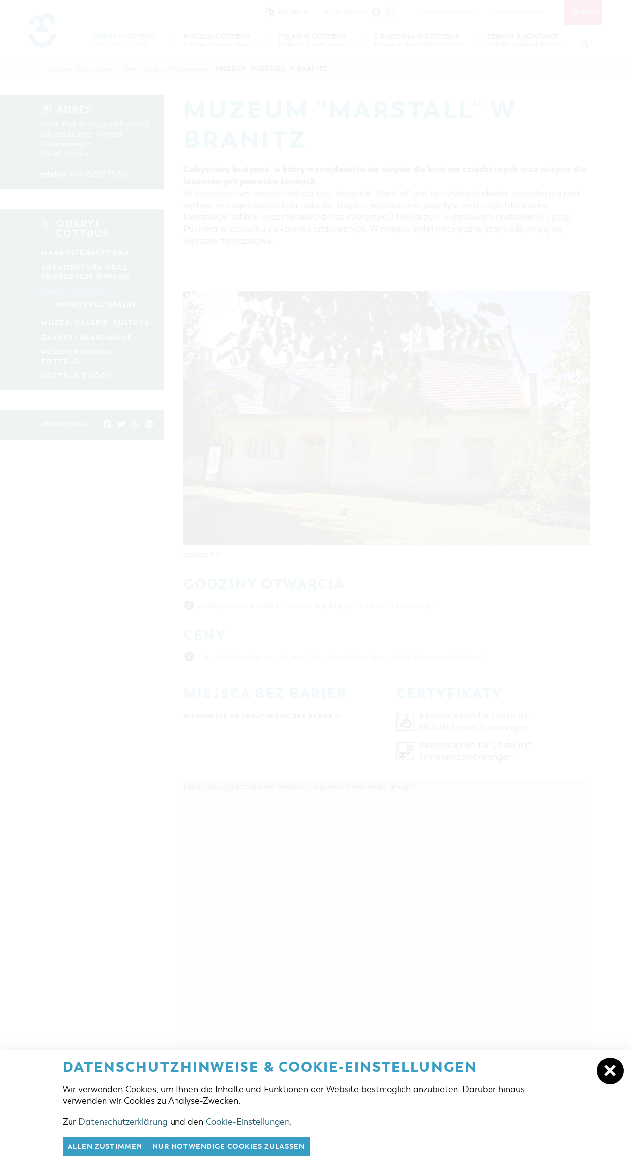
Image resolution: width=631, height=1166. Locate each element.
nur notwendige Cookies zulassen (239, 1146)
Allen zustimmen (108, 1146)
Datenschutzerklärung (123, 1121)
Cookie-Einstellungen (248, 1121)
